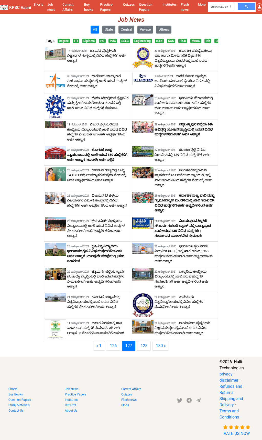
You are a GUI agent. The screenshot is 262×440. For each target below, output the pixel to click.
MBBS (196, 41)
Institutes (169, 4)
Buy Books (15, 394)
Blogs (125, 405)
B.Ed (159, 41)
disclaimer (229, 380)
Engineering (142, 41)
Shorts (38, 4)
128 (143, 345)
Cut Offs (70, 405)
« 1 (98, 345)
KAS (171, 41)
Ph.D (182, 41)
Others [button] (163, 29)
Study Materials (19, 405)
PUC (113, 41)
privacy (226, 374)
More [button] (201, 4)
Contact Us (16, 410)
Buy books (88, 7)
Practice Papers (106, 7)
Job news (51, 7)
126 (113, 345)
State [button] (109, 29)
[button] (259, 7)
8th (207, 41)
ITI (76, 41)
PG (102, 41)
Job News (71, 389)
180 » (161, 345)
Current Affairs (68, 7)
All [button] (95, 29)
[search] (221, 7)
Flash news (185, 7)
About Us (71, 410)
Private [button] (145, 29)
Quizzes (129, 4)
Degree (64, 41)
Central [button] (126, 29)
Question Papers (145, 7)
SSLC (125, 41)
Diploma (89, 41)
